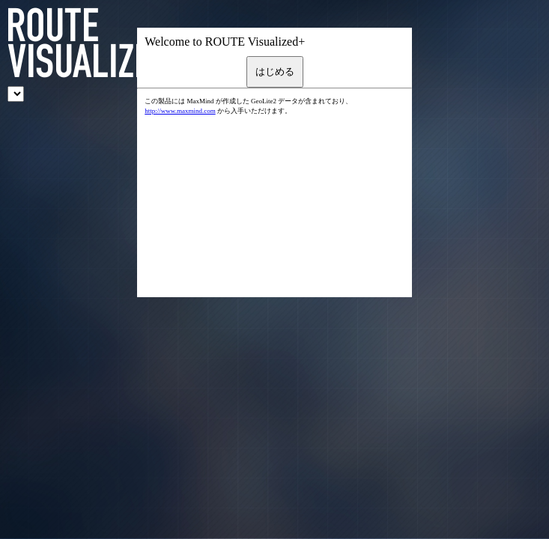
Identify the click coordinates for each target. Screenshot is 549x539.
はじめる (274, 71)
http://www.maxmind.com (180, 111)
